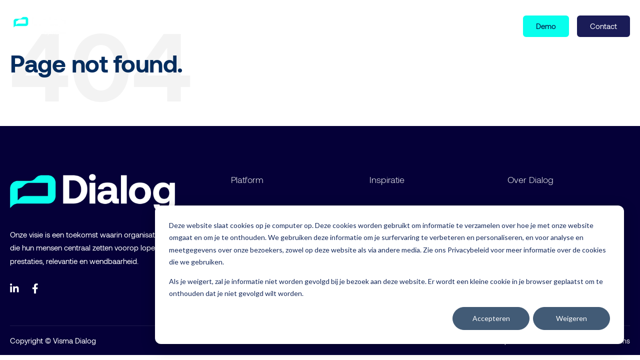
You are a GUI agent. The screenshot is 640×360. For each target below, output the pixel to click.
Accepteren (491, 318)
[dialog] (389, 275)
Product (114, 25)
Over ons (217, 25)
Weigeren (571, 318)
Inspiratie (167, 25)
